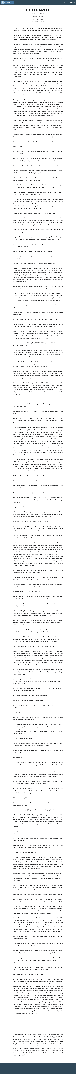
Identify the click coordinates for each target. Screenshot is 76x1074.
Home (63, 2)
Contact (72, 2)
